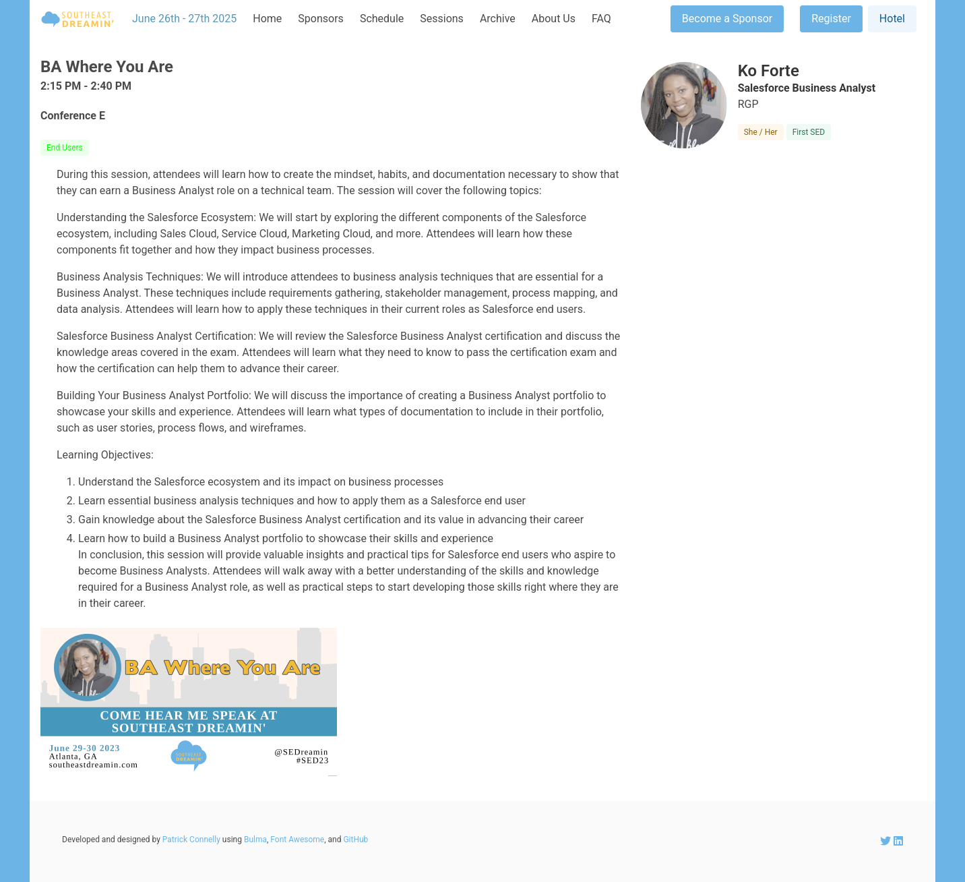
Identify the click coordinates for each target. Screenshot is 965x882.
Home (267, 18)
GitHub (355, 839)
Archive (498, 18)
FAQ (601, 18)
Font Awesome (297, 839)
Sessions (442, 18)
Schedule (382, 18)
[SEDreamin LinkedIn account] (898, 841)
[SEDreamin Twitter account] (887, 841)
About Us (553, 18)
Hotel (892, 18)
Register (831, 18)
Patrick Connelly (191, 839)
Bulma (255, 839)
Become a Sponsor (727, 18)
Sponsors (321, 18)
